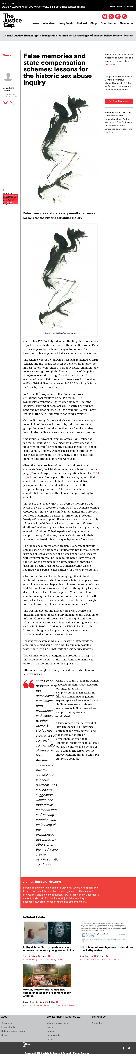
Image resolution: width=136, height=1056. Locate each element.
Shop (93, 23)
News (35, 23)
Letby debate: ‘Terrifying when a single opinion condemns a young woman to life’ (48, 948)
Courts (27, 1005)
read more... (110, 64)
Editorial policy (9, 1027)
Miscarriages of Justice (88, 35)
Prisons (118, 35)
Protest (128, 35)
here (90, 539)
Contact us (6, 1023)
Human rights (32, 35)
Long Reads (66, 23)
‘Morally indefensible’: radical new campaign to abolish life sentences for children (47, 993)
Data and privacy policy (13, 1031)
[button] (124, 16)
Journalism (65, 35)
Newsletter (126, 23)
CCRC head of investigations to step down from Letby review (106, 948)
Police (108, 35)
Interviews (48, 23)
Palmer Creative (81, 1053)
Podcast (82, 23)
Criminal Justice (13, 35)
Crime (50, 1027)
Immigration (49, 35)
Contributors (108, 23)
